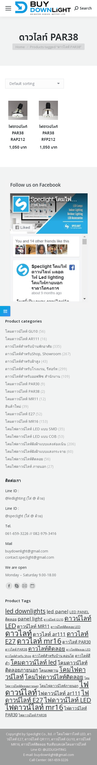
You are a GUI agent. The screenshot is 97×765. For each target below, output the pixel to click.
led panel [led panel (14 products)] (57, 611)
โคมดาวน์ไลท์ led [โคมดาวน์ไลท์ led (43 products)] (34, 662)
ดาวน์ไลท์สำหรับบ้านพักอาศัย (28, 346)
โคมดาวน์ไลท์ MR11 (21, 398)
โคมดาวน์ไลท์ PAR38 (22, 391)
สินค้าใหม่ (13, 406)
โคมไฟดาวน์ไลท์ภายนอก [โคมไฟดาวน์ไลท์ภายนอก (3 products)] (59, 685)
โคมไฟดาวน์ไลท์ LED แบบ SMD (31, 428)
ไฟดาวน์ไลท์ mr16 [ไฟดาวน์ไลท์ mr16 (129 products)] (34, 707)
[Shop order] (34, 84)
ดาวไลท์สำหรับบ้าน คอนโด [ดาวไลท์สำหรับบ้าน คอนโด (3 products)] (53, 655)
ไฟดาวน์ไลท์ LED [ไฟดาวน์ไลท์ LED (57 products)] (67, 700)
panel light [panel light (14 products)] (30, 618)
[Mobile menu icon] (8, 8)
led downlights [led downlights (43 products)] (25, 611)
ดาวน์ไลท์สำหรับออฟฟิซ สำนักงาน (32, 376)
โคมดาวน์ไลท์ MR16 (21, 421)
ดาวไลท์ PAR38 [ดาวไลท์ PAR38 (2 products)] (16, 649)
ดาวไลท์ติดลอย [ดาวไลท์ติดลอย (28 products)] (46, 648)
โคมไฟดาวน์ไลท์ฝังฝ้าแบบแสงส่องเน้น (35, 443)
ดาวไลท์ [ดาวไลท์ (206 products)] (18, 633)
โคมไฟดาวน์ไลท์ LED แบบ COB (31, 436)
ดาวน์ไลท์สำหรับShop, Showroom (33, 353)
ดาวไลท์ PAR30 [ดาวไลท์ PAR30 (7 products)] (76, 642)
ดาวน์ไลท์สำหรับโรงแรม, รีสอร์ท (31, 368)
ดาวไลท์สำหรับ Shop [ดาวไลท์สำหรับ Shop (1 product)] (18, 656)
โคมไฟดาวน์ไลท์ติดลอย (24, 458)
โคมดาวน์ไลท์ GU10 (21, 331)
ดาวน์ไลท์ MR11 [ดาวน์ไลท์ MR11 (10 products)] (33, 626)
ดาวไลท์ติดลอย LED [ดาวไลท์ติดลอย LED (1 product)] (78, 649)
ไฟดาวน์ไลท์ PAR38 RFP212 (48, 133)
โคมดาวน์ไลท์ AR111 (22, 338)
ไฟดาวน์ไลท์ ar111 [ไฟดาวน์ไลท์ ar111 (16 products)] (59, 693)
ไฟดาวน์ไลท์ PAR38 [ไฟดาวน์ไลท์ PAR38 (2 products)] (33, 715)
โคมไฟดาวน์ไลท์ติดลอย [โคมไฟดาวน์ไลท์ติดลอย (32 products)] (54, 677)
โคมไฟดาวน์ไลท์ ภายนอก (25, 466)
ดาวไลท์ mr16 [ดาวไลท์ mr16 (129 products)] (39, 641)
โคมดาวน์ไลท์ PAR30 (22, 383)
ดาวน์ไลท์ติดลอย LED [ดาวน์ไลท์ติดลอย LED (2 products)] (65, 627)
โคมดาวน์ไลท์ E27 (20, 413)
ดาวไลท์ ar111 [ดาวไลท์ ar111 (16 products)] (49, 634)
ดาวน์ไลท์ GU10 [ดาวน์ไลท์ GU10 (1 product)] (53, 619)
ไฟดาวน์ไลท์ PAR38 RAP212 (18, 133)
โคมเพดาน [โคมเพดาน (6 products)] (48, 670)
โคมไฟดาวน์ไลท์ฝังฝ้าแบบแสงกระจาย (35, 451)
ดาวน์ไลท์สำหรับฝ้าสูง (22, 361)
